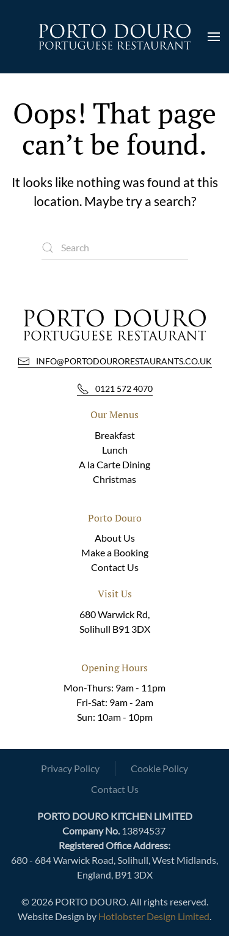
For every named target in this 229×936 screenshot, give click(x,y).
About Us (115, 538)
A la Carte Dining (114, 464)
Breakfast (115, 435)
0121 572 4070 (115, 389)
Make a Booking (114, 552)
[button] (214, 36)
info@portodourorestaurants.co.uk (115, 361)
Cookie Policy (159, 768)
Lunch (115, 449)
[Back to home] (114, 36)
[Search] (115, 247)
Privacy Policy (70, 768)
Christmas (114, 479)
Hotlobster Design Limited (153, 916)
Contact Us (115, 567)
